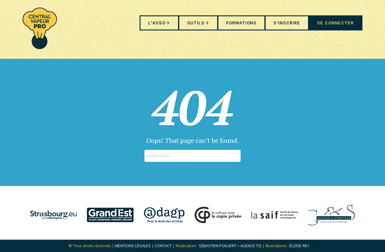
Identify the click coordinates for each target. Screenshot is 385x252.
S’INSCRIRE (286, 23)
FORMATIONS (241, 23)
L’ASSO (156, 23)
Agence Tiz (250, 245)
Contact (163, 245)
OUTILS (196, 23)
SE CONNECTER (335, 23)
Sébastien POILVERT (217, 245)
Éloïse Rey (299, 245)
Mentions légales (133, 245)
